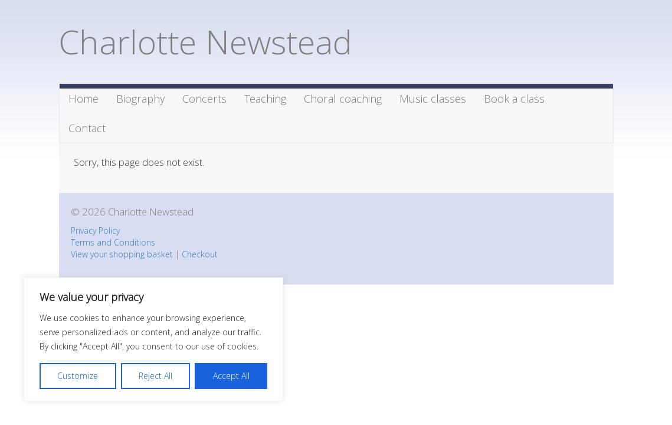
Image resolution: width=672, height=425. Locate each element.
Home (83, 98)
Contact (87, 128)
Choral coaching (343, 98)
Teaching (265, 98)
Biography (140, 98)
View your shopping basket (122, 254)
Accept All (231, 375)
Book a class (514, 98)
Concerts (204, 98)
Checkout (200, 254)
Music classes (432, 98)
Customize (77, 375)
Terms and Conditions (113, 242)
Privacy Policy (95, 230)
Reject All (155, 375)
